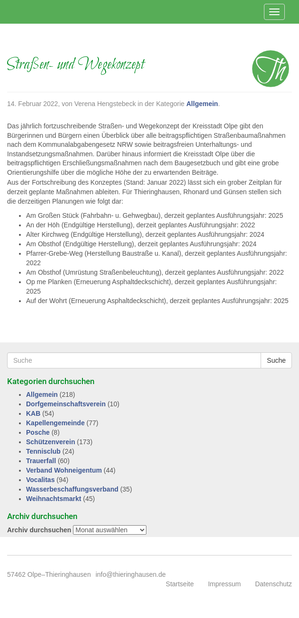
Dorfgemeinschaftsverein (66, 404)
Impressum (224, 584)
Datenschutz (273, 584)
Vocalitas (40, 480)
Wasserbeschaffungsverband (72, 489)
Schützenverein (50, 442)
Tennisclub (43, 451)
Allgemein (202, 103)
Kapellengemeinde (55, 423)
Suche (276, 360)
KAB (33, 413)
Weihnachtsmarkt (53, 498)
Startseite (180, 584)
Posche (38, 432)
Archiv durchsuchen (39, 530)
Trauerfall (41, 461)
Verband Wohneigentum (64, 470)
